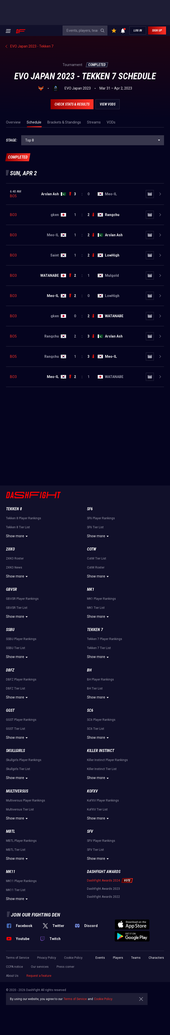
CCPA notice (14, 966)
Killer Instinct (100, 750)
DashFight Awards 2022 (103, 896)
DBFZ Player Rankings (21, 679)
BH (89, 670)
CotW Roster (95, 567)
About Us (12, 976)
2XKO (10, 549)
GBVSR (11, 589)
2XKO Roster (15, 558)
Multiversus (17, 791)
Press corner (65, 966)
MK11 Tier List (15, 890)
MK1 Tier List (96, 608)
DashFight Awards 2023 (103, 888)
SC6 (90, 710)
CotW (91, 549)
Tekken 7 (95, 629)
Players (118, 958)
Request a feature (38, 976)
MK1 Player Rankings (101, 598)
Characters (156, 958)
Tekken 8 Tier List (18, 527)
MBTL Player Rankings (21, 840)
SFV (90, 831)
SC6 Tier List (95, 728)
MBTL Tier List (15, 850)
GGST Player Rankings (21, 720)
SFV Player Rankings (101, 840)
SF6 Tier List (95, 527)
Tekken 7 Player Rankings (104, 639)
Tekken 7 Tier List (99, 648)
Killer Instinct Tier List (102, 769)
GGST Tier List (15, 728)
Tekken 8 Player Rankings (23, 518)
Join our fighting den (35, 915)
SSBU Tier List (15, 648)
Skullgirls (15, 750)
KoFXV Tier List (97, 809)
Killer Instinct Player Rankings (107, 760)
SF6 (90, 508)
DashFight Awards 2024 (103, 880)
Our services (40, 966)
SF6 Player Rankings (101, 518)
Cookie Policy (73, 958)
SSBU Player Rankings (21, 639)
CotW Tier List (96, 558)
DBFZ (10, 670)
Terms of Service (17, 958)
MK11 (10, 871)
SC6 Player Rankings (101, 720)
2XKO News (14, 567)
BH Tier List (95, 688)
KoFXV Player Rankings (103, 800)
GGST (10, 710)
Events (100, 958)
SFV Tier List (95, 850)
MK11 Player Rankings (21, 881)
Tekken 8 (14, 508)
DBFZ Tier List (15, 688)
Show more (17, 536)
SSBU (10, 629)
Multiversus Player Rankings (25, 800)
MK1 (90, 589)
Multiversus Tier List (20, 809)
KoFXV (92, 791)
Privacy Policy (46, 958)
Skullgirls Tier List (18, 769)
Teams (136, 958)
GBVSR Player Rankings (22, 598)
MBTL (10, 831)
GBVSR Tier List (16, 608)
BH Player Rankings (100, 679)
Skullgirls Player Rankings (23, 760)
